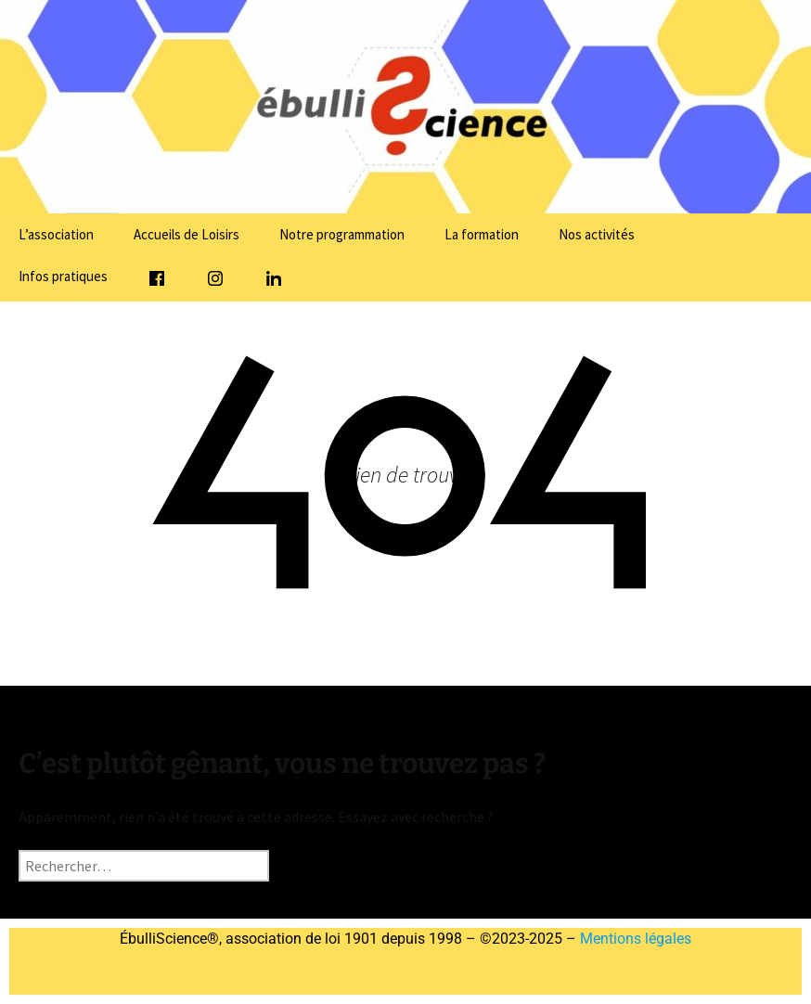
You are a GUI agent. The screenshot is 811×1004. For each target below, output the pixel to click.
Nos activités (597, 234)
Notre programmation (342, 234)
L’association (56, 234)
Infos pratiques (63, 276)
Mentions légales (633, 938)
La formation (481, 234)
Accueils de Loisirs (186, 234)
